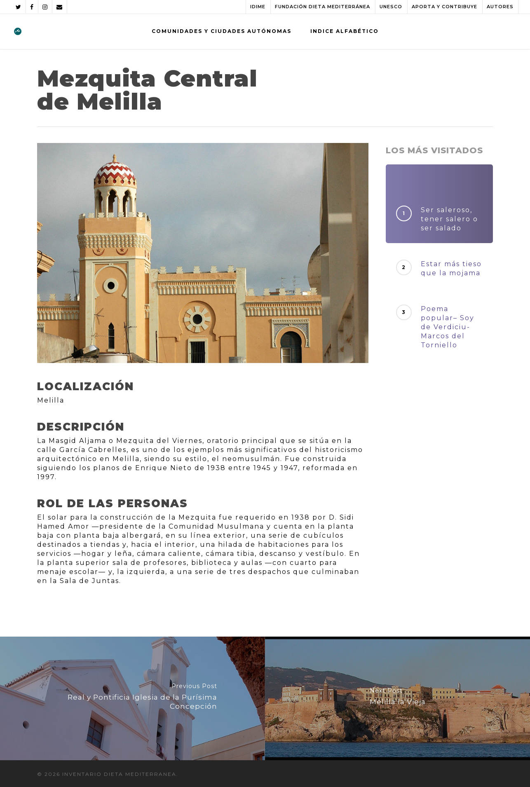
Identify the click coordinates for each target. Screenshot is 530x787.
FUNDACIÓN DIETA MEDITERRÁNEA (322, 6)
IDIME (257, 6)
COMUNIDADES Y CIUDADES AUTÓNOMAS (221, 31)
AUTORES (500, 6)
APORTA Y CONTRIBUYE (444, 6)
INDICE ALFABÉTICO (344, 31)
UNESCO (391, 6)
